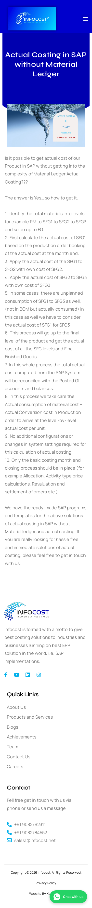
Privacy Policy (46, 883)
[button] (85, 18)
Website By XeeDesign (46, 893)
